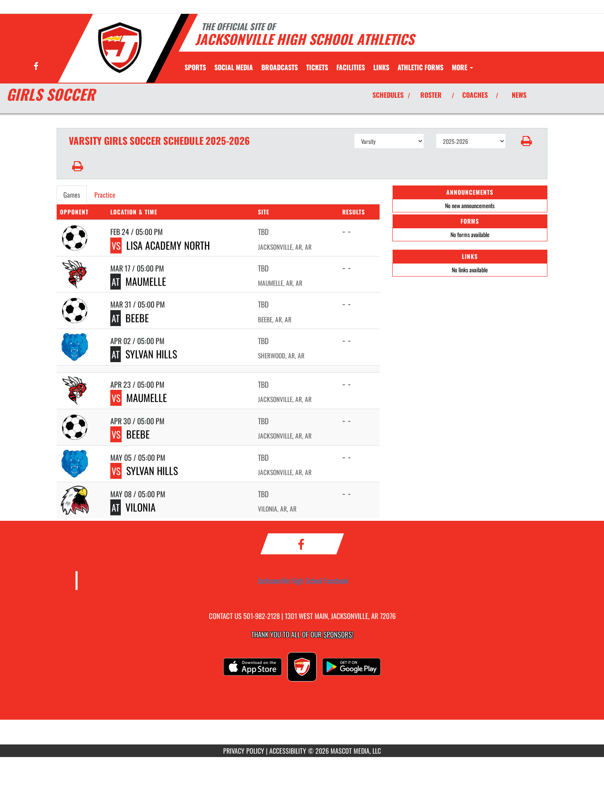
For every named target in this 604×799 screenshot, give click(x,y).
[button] (526, 141)
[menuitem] (233, 67)
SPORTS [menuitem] (195, 67)
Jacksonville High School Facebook (303, 580)
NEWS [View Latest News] (519, 95)
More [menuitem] (462, 67)
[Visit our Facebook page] (36, 66)
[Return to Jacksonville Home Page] (120, 47)
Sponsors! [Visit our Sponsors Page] (338, 634)
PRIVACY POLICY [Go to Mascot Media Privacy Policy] (243, 751)
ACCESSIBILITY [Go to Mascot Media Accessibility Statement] (287, 751)
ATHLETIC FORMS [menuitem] (420, 67)
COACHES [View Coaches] (475, 95)
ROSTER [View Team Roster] (431, 95)
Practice (104, 195)
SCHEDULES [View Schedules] (388, 95)
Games (71, 195)
